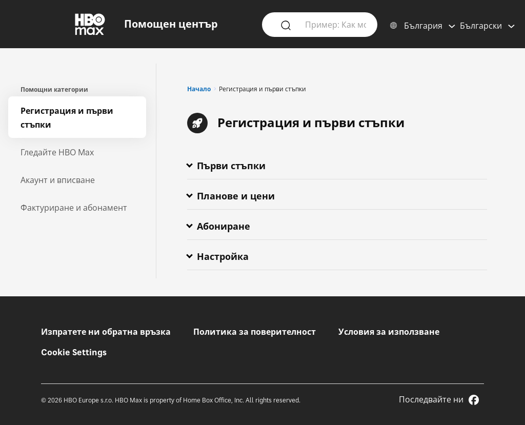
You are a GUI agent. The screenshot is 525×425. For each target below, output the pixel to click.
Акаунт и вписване (58, 180)
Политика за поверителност (254, 331)
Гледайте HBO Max (57, 152)
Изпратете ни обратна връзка (106, 331)
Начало (199, 89)
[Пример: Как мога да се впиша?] (335, 24)
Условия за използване (388, 331)
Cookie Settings (74, 352)
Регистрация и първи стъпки (67, 117)
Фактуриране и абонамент (74, 207)
